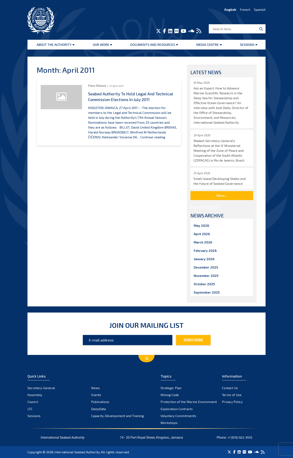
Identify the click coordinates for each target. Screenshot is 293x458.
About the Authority (54, 44)
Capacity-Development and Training (117, 416)
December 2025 (206, 267)
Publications (100, 402)
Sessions (247, 44)
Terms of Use (232, 395)
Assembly (34, 395)
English (230, 9)
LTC (30, 409)
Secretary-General (41, 388)
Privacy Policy (232, 402)
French (245, 9)
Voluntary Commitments (178, 416)
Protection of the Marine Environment (189, 402)
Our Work (101, 44)
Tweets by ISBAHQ (204, 206)
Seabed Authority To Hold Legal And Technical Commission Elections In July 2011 (130, 96)
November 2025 (206, 275)
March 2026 (203, 242)
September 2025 (207, 292)
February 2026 (205, 250)
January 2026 (204, 259)
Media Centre (207, 44)
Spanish (260, 9)
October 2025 (204, 284)
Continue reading (152, 137)
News (95, 388)
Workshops (169, 423)
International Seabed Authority (76, 452)
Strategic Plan (171, 388)
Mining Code (170, 395)
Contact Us (230, 388)
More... (221, 195)
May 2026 (201, 225)
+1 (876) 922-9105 (239, 437)
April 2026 (202, 234)
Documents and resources (152, 44)
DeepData (98, 409)
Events (96, 395)
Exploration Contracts (177, 409)
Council (32, 402)
